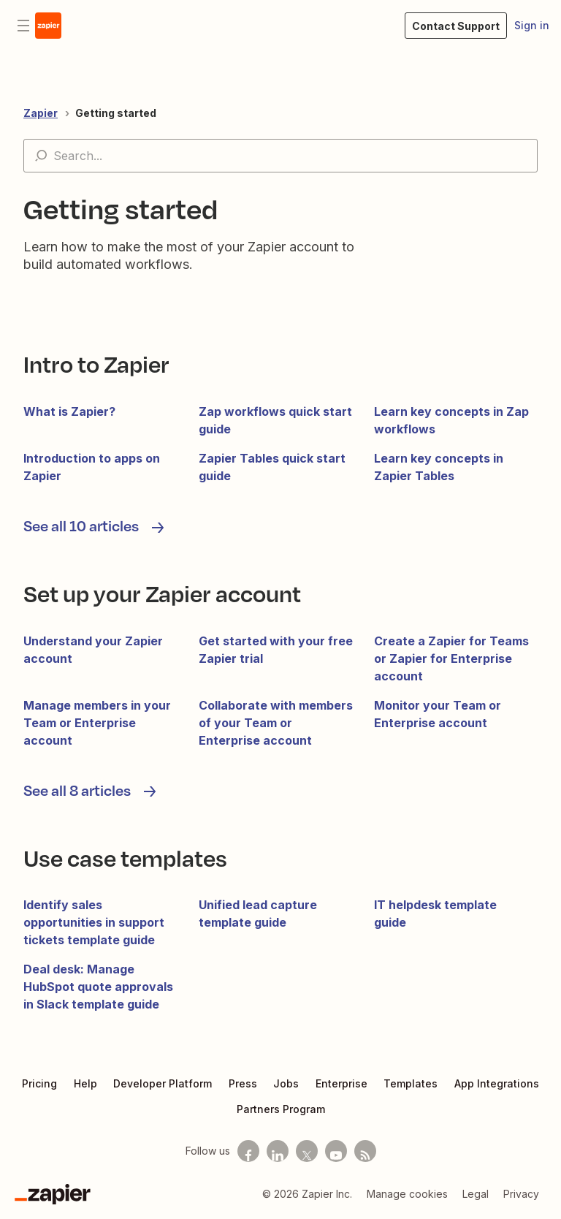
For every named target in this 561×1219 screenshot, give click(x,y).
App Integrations (496, 1083)
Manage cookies (407, 1194)
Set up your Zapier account (162, 593)
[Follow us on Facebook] (248, 1151)
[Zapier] (53, 1194)
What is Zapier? (69, 411)
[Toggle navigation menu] (23, 25)
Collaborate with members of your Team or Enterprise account (276, 723)
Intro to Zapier (96, 363)
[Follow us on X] (307, 1151)
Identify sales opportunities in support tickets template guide (93, 922)
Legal (475, 1194)
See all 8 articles (78, 790)
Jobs (286, 1083)
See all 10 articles (82, 525)
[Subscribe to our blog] (365, 1151)
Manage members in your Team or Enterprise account (97, 723)
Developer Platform (162, 1083)
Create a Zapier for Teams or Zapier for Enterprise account (451, 658)
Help (85, 1083)
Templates (410, 1083)
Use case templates (125, 857)
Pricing (39, 1083)
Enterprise (341, 1083)
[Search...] (280, 155)
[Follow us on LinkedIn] (278, 1151)
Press (243, 1083)
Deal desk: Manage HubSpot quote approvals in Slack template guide (98, 986)
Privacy (521, 1194)
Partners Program (281, 1109)
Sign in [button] (531, 25)
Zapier (40, 113)
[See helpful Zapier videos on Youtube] (336, 1151)
